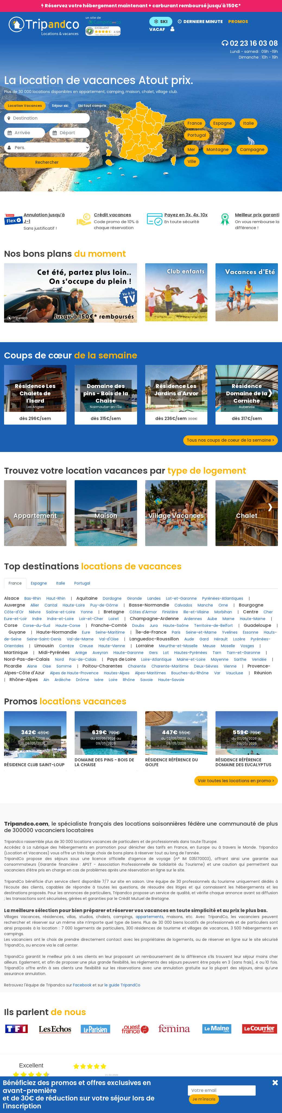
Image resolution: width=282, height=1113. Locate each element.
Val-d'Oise (109, 639)
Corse (10, 625)
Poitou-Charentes (102, 666)
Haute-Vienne (112, 646)
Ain (46, 679)
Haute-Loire (74, 605)
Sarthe (240, 659)
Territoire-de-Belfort (213, 625)
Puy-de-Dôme (104, 605)
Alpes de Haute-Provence (74, 673)
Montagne (218, 149)
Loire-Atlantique (156, 659)
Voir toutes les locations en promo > (236, 781)
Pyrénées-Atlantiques (222, 598)
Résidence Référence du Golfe (171, 762)
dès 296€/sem (35, 418)
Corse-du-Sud (36, 625)
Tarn (217, 652)
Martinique (16, 652)
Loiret (114, 618)
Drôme (82, 679)
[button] (210, 25)
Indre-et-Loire (60, 618)
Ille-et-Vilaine (196, 612)
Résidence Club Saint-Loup (34, 764)
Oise (47, 666)
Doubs (138, 625)
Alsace (11, 598)
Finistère (170, 612)
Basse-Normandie (149, 605)
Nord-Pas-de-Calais (27, 659)
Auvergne (14, 605)
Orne (223, 605)
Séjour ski (60, 105)
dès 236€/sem (176, 418)
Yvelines (229, 632)
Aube (212, 618)
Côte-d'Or (14, 612)
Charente (137, 666)
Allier (34, 605)
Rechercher (47, 162)
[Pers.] (52, 147)
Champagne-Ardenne (154, 618)
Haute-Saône (176, 625)
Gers (153, 652)
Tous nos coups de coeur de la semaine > (230, 440)
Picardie (13, 666)
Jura (154, 625)
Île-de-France (151, 632)
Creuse (86, 646)
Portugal (197, 135)
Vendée (259, 659)
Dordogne (112, 598)
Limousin (44, 646)
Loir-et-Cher (91, 618)
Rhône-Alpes (23, 679)
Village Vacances (176, 516)
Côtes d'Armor (143, 612)
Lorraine (145, 646)
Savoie (146, 679)
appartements (149, 916)
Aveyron (100, 652)
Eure (86, 632)
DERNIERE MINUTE (200, 21)
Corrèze (66, 646)
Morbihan (223, 612)
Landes (154, 598)
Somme (64, 666)
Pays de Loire (121, 659)
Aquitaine (86, 598)
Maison (105, 516)
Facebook (82, 985)
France (195, 123)
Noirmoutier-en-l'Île (106, 407)
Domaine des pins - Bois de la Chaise (104, 762)
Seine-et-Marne (201, 632)
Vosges (247, 646)
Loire (113, 679)
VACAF (157, 29)
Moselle (228, 646)
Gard (204, 639)
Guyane (17, 632)
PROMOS (238, 21)
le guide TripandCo (122, 985)
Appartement (35, 516)
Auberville (247, 407)
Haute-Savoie (171, 679)
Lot (166, 652)
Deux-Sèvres (206, 666)
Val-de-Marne (80, 639)
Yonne (87, 612)
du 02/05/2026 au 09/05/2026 (35, 741)
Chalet (246, 516)
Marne (229, 618)
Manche (205, 605)
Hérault (221, 639)
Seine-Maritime (110, 632)
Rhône (129, 679)
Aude (189, 639)
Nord (59, 659)
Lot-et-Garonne (181, 598)
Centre (250, 612)
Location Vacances (25, 105)
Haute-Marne (252, 618)
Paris (176, 632)
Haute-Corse (68, 625)
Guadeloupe (257, 625)
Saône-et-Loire (60, 612)
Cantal (51, 605)
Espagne (222, 123)
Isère (98, 679)
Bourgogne (251, 605)
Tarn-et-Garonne (243, 652)
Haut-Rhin (55, 598)
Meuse (209, 646)
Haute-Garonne (128, 652)
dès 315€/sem (106, 418)
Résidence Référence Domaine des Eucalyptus (243, 762)
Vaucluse (234, 673)
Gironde (134, 598)
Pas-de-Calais (82, 659)
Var (217, 673)
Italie (248, 123)
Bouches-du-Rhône (190, 673)
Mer (191, 149)
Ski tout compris (92, 105)
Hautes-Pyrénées (190, 652)
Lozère (239, 639)
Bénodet (176, 399)
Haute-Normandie (56, 632)
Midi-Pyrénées (54, 652)
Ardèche (63, 679)
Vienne (230, 666)
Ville (192, 161)
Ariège (81, 652)
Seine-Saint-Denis (44, 639)
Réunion (263, 673)
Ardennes (193, 618)
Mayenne (220, 659)
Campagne (252, 149)
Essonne (250, 632)
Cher (268, 612)
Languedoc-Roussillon (154, 639)
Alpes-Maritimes (150, 673)
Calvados (183, 605)
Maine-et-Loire (191, 659)
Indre (37, 618)
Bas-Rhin (32, 598)
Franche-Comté (109, 625)
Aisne (32, 666)
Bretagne (114, 612)
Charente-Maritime (170, 666)
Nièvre (35, 612)
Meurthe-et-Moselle (178, 646)
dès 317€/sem (247, 418)
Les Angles (35, 407)
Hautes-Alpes (116, 673)
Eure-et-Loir (15, 618)
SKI (160, 21)
